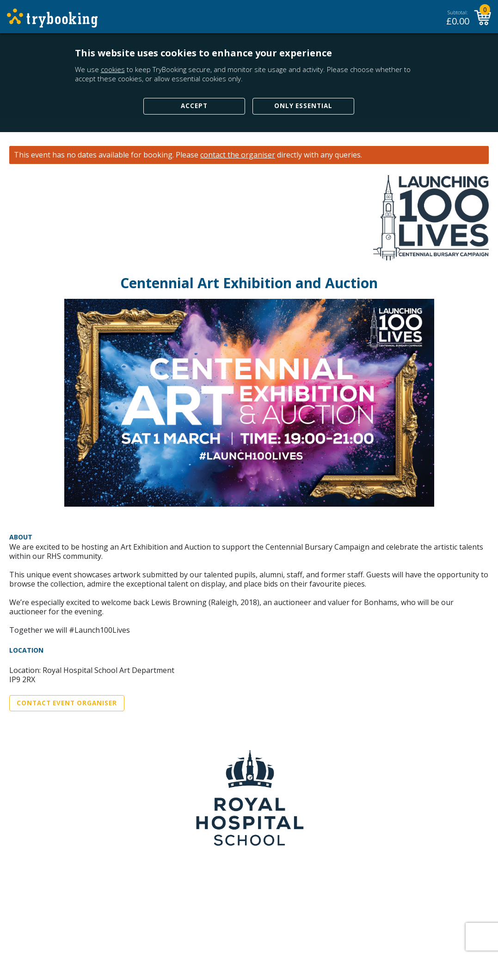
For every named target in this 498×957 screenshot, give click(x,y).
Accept (194, 106)
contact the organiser (237, 155)
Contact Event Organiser (67, 703)
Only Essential (303, 106)
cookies (113, 69)
